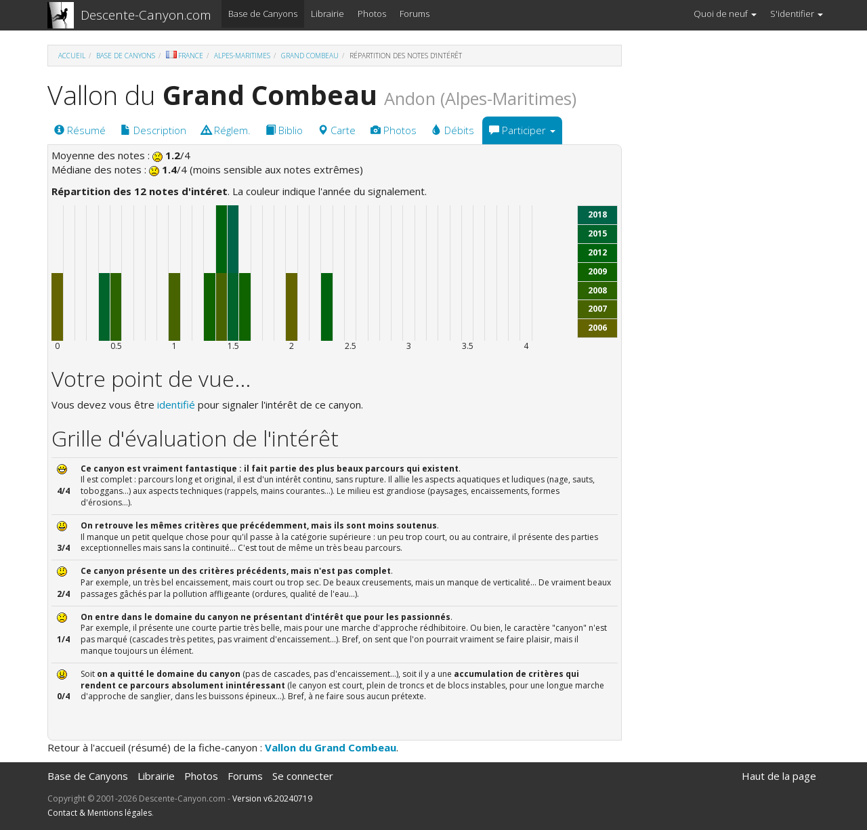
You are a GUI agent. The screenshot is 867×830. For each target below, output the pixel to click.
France (184, 55)
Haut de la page (779, 776)
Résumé (80, 130)
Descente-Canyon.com (146, 15)
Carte (337, 130)
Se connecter (302, 776)
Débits (452, 130)
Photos (372, 13)
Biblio (284, 130)
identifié (176, 404)
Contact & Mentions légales (99, 812)
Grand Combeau (310, 55)
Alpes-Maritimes (242, 55)
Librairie (327, 13)
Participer (522, 130)
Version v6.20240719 (272, 798)
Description (153, 130)
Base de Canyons (262, 13)
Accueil (71, 55)
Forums (414, 13)
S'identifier (796, 13)
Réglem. (226, 130)
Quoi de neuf (725, 13)
